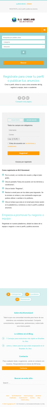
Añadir (29, 4)
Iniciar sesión (44, 30)
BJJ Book (38, 395)
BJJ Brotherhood (16, 395)
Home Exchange (28, 395)
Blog (39, 398)
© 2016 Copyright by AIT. (9, 404)
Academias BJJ (23, 398)
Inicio (7, 395)
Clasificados (13, 398)
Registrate (15, 120)
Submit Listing (25, 400)
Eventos (32, 398)
